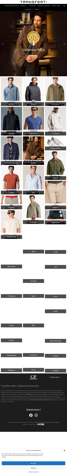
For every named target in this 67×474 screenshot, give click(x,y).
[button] (64, 450)
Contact (36, 9)
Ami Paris (11, 119)
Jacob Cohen (55, 230)
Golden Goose (11, 252)
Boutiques (28, 9)
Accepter (33, 463)
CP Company (11, 311)
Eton (33, 208)
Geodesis (55, 363)
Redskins (33, 178)
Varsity (55, 319)
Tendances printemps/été (12, 6)
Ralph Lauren (33, 149)
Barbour (55, 193)
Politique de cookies (33, 471)
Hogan (33, 303)
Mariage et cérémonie (44, 6)
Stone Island (55, 119)
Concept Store (56, 6)
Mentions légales (38, 422)
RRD (33, 340)
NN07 (33, 266)
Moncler (33, 119)
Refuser (33, 468)
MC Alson (11, 215)
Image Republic (11, 363)
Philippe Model (55, 156)
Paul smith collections (11, 178)
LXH (55, 274)
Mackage (11, 149)
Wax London (11, 281)
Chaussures (32, 6)
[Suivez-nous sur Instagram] (36, 415)
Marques (23, 6)
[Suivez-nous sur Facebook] (31, 415)
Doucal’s (11, 348)
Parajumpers (33, 237)
